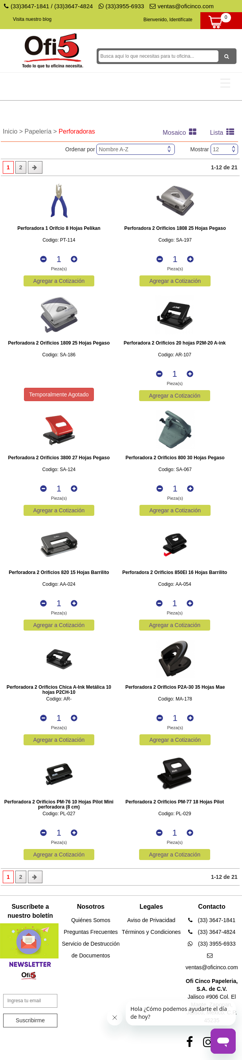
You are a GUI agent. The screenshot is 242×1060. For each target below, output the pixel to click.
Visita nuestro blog (32, 19)
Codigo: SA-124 (59, 469)
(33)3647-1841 (30, 6)
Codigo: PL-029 (174, 813)
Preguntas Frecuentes (91, 932)
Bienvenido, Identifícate (167, 19)
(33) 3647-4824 (212, 932)
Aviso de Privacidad (151, 920)
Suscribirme (30, 1020)
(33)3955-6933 (121, 6)
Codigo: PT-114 (58, 240)
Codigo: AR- (59, 699)
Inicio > (14, 131)
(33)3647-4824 (73, 6)
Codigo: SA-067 (175, 469)
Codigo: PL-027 (58, 813)
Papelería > (42, 131)
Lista (224, 132)
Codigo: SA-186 (59, 355)
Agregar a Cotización (59, 281)
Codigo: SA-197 (175, 240)
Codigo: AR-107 (174, 355)
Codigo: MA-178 (175, 699)
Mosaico (181, 132)
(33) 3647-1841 (212, 920)
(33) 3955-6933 (212, 944)
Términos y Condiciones (151, 932)
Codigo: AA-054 (174, 584)
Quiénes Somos (90, 920)
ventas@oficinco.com (182, 6)
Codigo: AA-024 (58, 584)
